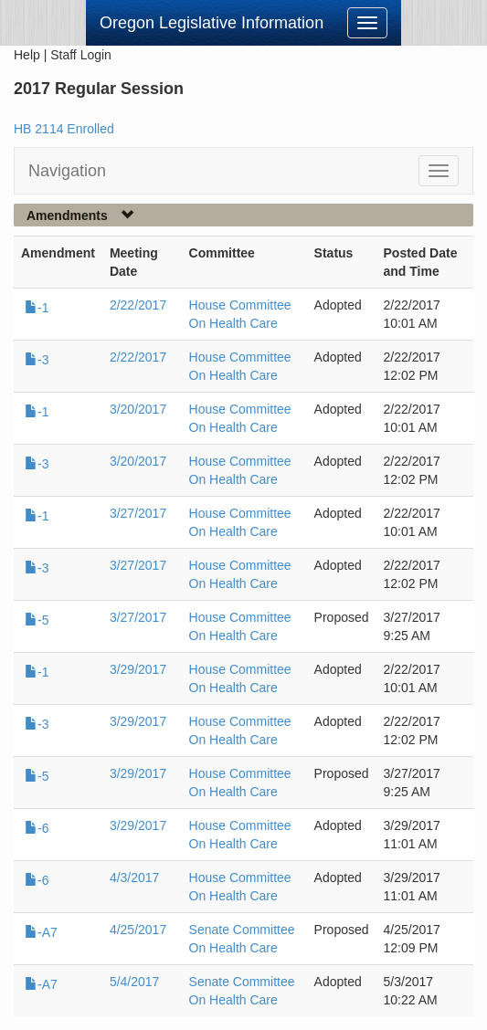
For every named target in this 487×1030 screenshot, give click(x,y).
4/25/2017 (138, 929)
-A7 (41, 932)
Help (27, 54)
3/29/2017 (138, 669)
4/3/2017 (135, 877)
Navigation (67, 171)
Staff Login (80, 54)
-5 (36, 620)
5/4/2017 (135, 981)
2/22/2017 (138, 305)
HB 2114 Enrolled (64, 128)
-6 (36, 828)
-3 (36, 359)
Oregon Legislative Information (211, 23)
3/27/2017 (138, 513)
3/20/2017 (138, 409)
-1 (36, 307)
